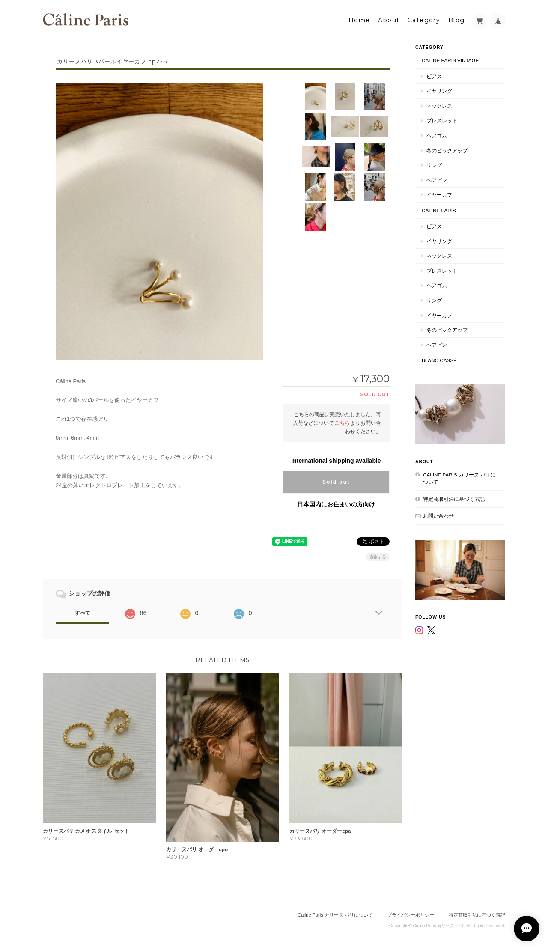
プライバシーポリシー (410, 914)
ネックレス (439, 105)
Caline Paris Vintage (450, 60)
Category (424, 20)
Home (359, 20)
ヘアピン (436, 179)
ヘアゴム (436, 135)
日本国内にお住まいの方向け (336, 504)
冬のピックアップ (447, 150)
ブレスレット (441, 120)
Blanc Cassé (439, 360)
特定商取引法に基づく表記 (454, 498)
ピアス (434, 76)
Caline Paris (439, 210)
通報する (377, 556)
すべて (82, 613)
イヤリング (439, 90)
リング (434, 164)
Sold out (336, 482)
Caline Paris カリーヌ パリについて (459, 478)
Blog (456, 20)
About (388, 20)
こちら (342, 422)
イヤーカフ (439, 194)
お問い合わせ (438, 515)
